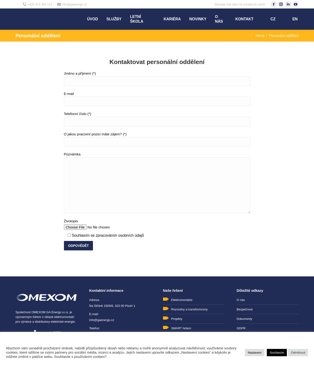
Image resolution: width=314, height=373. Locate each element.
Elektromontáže (182, 300)
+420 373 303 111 (37, 4)
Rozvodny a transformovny (189, 309)
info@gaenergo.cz (72, 4)
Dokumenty (244, 319)
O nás (241, 300)
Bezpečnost (245, 309)
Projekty (176, 319)
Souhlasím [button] (277, 352)
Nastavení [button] (255, 352)
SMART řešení (181, 328)
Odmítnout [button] (298, 352)
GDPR (241, 328)
